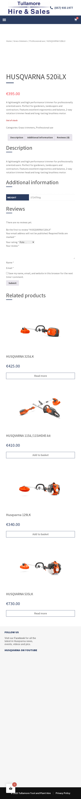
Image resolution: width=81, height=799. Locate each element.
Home (9, 41)
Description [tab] (16, 137)
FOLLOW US (12, 632)
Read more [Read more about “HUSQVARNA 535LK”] (40, 613)
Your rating (12, 242)
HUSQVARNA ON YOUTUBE (21, 650)
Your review (12, 245)
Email (10, 267)
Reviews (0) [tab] (63, 137)
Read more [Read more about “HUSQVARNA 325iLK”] (40, 376)
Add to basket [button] (40, 455)
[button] (4, 19)
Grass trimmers (20, 41)
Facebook (19, 638)
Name (10, 262)
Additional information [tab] (40, 137)
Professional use (37, 41)
